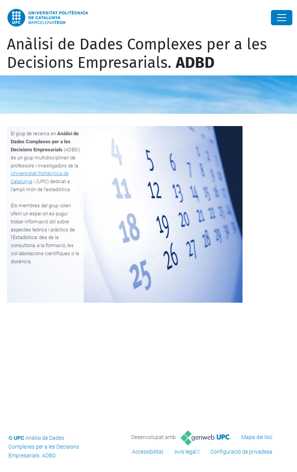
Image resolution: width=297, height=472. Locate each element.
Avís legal (185, 452)
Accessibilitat (147, 452)
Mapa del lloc (256, 437)
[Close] (281, 17)
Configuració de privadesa (241, 452)
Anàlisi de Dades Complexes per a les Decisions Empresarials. (137, 53)
